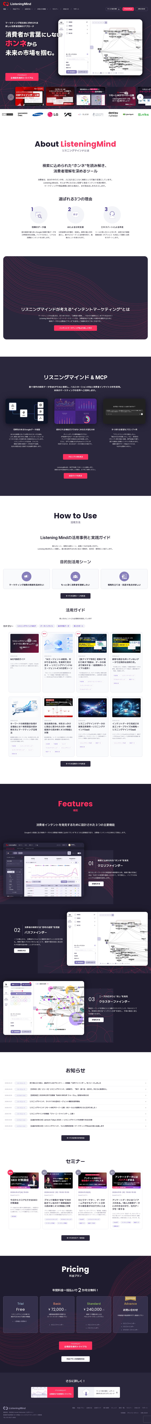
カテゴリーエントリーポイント (95, 681)
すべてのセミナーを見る (75, 1238)
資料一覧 (121, 1408)
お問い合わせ (141, 9)
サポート (76, 9)
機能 (4, 9)
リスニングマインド (66, 747)
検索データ (131, 679)
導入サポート (78, 626)
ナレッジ (114, 1408)
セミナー (55, 9)
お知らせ (66, 9)
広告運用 (48, 744)
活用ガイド (97, 1408)
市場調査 (82, 681)
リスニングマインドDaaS (86, 743)
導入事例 (106, 1408)
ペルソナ (63, 744)
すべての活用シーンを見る (75, 596)
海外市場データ (63, 626)
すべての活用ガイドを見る (75, 764)
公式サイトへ (29, 1412)
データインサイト (46, 626)
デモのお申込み (128, 9)
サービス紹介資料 (112, 9)
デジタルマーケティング (85, 689)
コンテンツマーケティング (18, 749)
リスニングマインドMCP (26, 626)
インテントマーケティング (86, 685)
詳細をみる (96, 884)
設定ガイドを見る (75, 476)
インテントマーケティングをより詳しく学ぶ (75, 328)
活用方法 (27, 9)
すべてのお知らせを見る (75, 1138)
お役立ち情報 (41, 9)
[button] (140, 97)
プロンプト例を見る (75, 457)
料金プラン (16, 9)
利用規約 (123, 1413)
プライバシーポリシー (133, 1413)
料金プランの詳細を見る (75, 1359)
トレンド (30, 749)
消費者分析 (116, 683)
